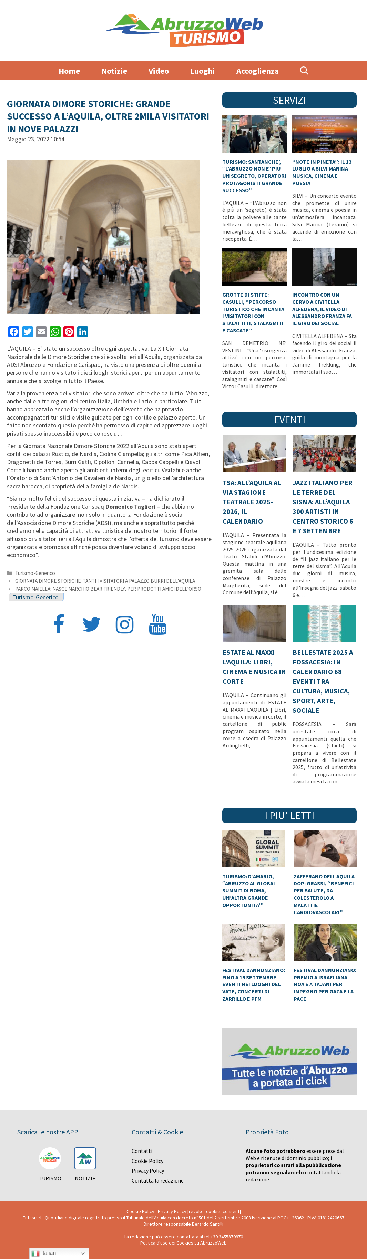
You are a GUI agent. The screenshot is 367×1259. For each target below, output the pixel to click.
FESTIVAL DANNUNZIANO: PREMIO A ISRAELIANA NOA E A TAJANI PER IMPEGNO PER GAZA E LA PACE (325, 984)
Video (159, 70)
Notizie (114, 70)
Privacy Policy (148, 1170)
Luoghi (202, 70)
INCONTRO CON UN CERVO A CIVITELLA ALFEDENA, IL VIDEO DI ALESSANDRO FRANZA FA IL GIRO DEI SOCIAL (322, 309)
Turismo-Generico (35, 573)
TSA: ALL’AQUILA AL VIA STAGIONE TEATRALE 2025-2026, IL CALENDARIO (252, 501)
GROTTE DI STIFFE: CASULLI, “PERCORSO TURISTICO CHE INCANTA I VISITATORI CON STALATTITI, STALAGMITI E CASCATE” (253, 312)
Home (69, 70)
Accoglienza (257, 70)
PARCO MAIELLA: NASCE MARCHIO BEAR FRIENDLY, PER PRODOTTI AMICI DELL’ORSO (108, 589)
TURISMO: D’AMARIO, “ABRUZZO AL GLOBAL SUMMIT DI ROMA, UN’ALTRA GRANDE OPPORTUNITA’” (249, 890)
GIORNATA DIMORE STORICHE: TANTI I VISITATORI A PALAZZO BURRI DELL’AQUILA (105, 581)
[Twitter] (92, 625)
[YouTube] (158, 625)
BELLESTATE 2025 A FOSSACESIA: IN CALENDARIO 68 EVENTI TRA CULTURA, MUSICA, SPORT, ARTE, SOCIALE (323, 681)
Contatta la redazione (158, 1180)
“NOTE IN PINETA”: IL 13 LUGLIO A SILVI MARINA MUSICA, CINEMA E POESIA (321, 172)
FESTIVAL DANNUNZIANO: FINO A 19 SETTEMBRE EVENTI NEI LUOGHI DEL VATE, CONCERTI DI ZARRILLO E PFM (253, 984)
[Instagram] (125, 625)
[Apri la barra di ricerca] (304, 70)
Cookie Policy (147, 1160)
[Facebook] (58, 625)
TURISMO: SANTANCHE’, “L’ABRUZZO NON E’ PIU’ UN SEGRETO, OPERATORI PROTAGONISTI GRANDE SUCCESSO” (254, 176)
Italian (43, 1253)
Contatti (142, 1150)
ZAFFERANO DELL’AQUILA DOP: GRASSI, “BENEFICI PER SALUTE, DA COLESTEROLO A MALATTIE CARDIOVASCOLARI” (324, 894)
